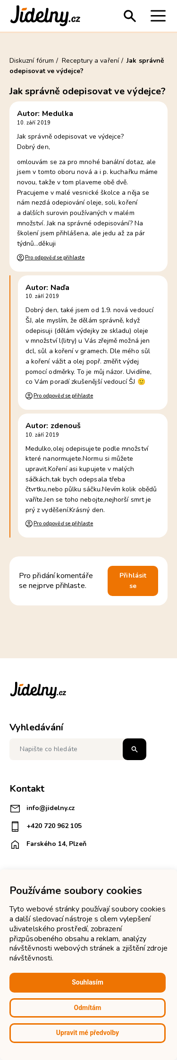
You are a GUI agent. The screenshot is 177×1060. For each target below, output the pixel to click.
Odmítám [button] (87, 1007)
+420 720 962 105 (45, 826)
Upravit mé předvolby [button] (87, 1032)
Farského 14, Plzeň (47, 844)
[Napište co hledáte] (77, 749)
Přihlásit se (132, 580)
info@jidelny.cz (42, 808)
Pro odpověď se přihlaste (54, 257)
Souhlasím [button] (87, 982)
